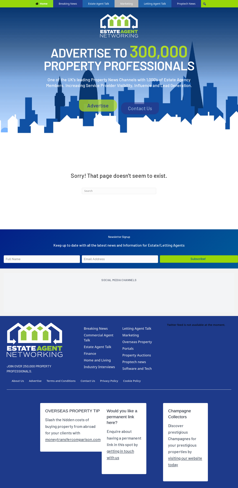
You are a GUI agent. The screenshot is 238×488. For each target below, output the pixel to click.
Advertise (98, 113)
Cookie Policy (132, 381)
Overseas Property (137, 342)
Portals (128, 348)
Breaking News (68, 3)
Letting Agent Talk (155, 3)
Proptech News (186, 3)
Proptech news (134, 362)
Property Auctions (136, 355)
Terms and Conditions (60, 381)
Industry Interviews (99, 367)
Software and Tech (137, 368)
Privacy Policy (109, 381)
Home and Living (97, 360)
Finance (90, 353)
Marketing (126, 3)
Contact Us (140, 114)
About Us (18, 381)
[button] (199, 259)
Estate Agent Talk (98, 3)
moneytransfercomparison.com (73, 439)
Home (43, 3)
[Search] (119, 191)
